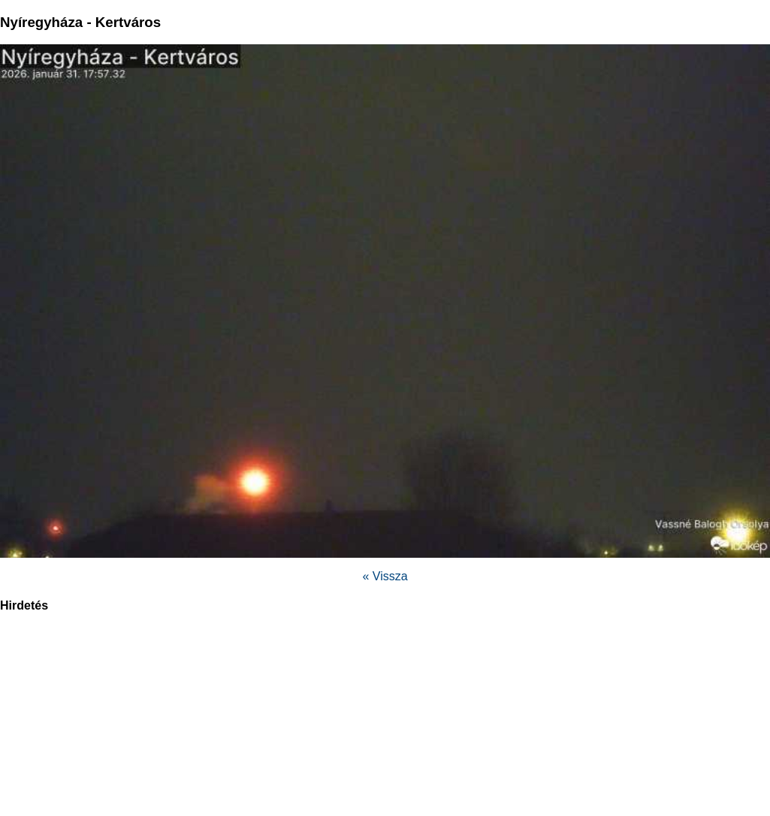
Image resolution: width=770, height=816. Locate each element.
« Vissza (384, 576)
